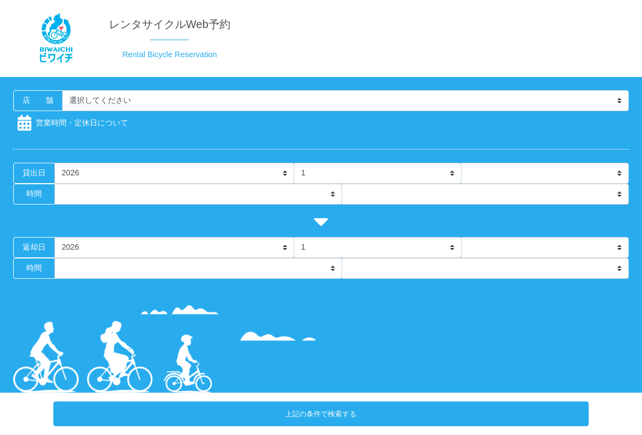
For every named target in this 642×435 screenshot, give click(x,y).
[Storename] (345, 100)
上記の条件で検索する (320, 414)
